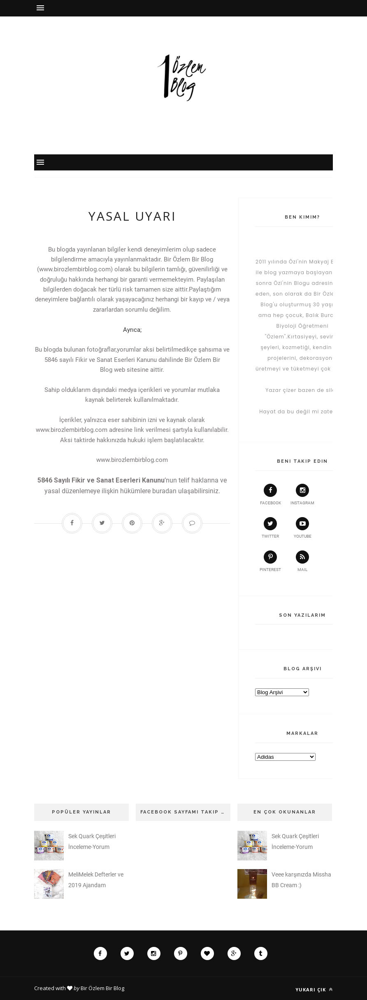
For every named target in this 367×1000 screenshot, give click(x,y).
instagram (302, 494)
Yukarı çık (314, 989)
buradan (164, 491)
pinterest (270, 561)
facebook (270, 494)
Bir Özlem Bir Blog (102, 988)
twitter (270, 527)
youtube (302, 527)
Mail (302, 561)
